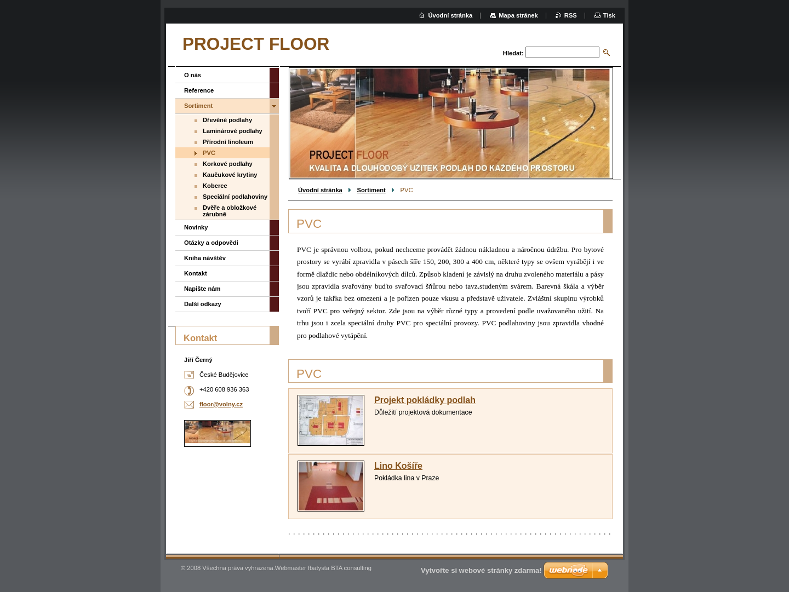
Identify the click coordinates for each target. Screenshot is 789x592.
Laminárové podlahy (232, 131)
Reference (199, 90)
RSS (570, 15)
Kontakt (195, 273)
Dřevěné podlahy (227, 120)
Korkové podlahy (228, 163)
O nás (192, 75)
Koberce (215, 185)
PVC (209, 153)
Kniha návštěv (205, 258)
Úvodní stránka (320, 190)
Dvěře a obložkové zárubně (229, 210)
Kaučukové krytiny (230, 174)
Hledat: (513, 53)
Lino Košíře (398, 465)
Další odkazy (202, 304)
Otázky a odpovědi (211, 242)
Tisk (609, 15)
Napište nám (202, 288)
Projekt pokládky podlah (425, 400)
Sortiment (371, 190)
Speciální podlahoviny (235, 196)
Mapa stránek (518, 15)
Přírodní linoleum (228, 142)
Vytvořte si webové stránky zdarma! (481, 570)
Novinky (196, 227)
